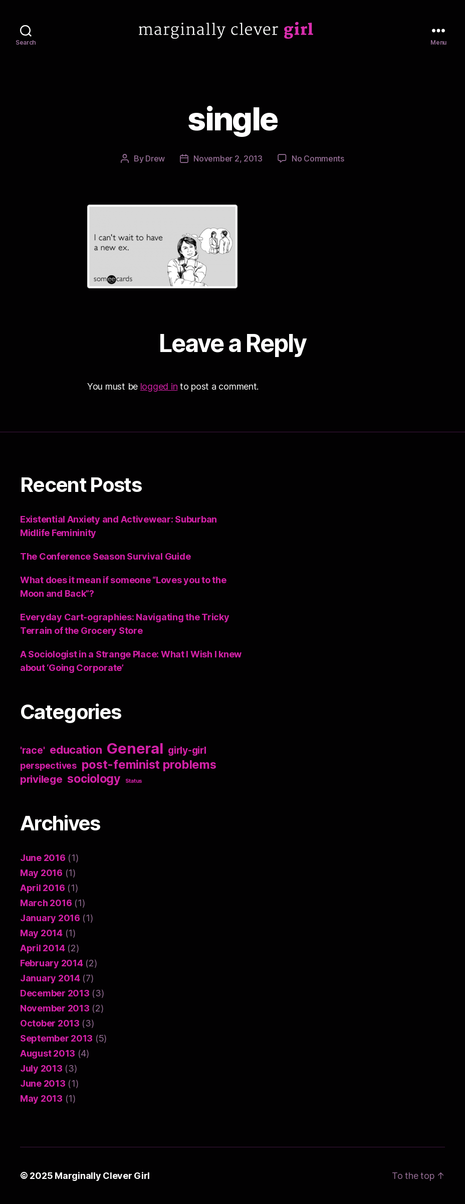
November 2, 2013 (228, 158)
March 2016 (46, 903)
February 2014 (51, 963)
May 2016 (41, 873)
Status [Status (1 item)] (133, 781)
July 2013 (41, 1068)
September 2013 (56, 1038)
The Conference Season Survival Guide (105, 556)
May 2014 (41, 933)
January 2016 (50, 918)
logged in (159, 386)
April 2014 (42, 948)
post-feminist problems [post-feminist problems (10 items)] (149, 764)
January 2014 (50, 978)
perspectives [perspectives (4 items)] (48, 765)
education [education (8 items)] (76, 749)
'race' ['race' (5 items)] (32, 750)
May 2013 (41, 1098)
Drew (155, 158)
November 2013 (55, 1008)
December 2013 (55, 993)
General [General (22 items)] (135, 748)
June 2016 (43, 857)
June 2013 (43, 1083)
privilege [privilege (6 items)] (41, 779)
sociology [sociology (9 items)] (93, 779)
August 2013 (47, 1053)
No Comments (318, 158)
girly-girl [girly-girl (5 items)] (187, 750)
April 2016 (42, 888)
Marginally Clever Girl (102, 1175)
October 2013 (50, 1023)
